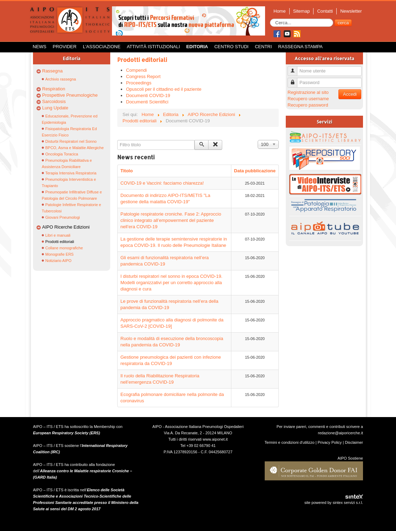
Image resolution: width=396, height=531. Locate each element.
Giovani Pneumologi (62, 217)
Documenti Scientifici (147, 101)
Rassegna (52, 70)
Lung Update (55, 107)
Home (279, 11)
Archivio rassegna (60, 79)
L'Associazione (101, 46)
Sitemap (301, 11)
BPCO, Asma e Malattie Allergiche (74, 148)
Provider (65, 46)
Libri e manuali (58, 235)
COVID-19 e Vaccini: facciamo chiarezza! (162, 183)
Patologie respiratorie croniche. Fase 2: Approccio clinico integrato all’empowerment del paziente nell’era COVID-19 (170, 220)
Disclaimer (354, 442)
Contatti (325, 11)
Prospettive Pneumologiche (70, 95)
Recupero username (308, 98)
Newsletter (351, 11)
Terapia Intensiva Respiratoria (71, 173)
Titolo (126, 170)
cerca (343, 22)
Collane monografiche (64, 248)
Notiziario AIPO (58, 260)
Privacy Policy (330, 442)
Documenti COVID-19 (148, 95)
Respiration (53, 88)
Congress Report (143, 76)
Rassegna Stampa (300, 46)
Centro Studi (231, 46)
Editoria (197, 46)
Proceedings (138, 82)
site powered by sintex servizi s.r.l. (333, 502)
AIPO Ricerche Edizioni (66, 227)
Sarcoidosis (54, 101)
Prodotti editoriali (59, 241)
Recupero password (308, 105)
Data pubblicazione (255, 170)
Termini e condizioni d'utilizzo (290, 442)
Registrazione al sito (308, 92)
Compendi (136, 70)
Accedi (350, 94)
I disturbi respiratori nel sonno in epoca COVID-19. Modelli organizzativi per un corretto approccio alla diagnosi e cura (171, 283)
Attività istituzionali (153, 46)
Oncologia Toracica (61, 154)
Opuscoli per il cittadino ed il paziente (164, 89)
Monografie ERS (59, 254)
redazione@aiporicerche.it (340, 433)
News (39, 46)
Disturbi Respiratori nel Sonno (71, 141)
